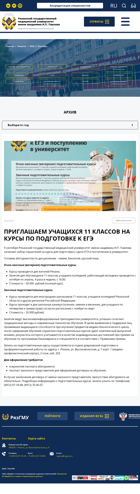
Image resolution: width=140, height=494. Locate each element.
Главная (9, 46)
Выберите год (18, 125)
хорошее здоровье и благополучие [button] (118, 67)
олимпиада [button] (19, 81)
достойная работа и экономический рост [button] (52, 82)
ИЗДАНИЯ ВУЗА (94, 416)
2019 (32, 46)
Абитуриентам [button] (123, 220)
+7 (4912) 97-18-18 (17, 454)
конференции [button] (85, 66)
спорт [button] (52, 75)
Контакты (9, 438)
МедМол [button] (85, 75)
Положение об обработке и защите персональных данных (34, 475)
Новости (21, 46)
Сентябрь (42, 46)
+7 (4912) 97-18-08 (36, 454)
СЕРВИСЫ (99, 21)
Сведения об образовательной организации (36, 28)
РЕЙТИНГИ (52, 416)
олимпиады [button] (19, 75)
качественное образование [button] (19, 66)
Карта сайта (36, 438)
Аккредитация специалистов (70, 5)
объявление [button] (52, 66)
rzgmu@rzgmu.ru (64, 454)
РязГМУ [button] (85, 81)
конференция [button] (118, 75)
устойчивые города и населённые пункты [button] (118, 82)
